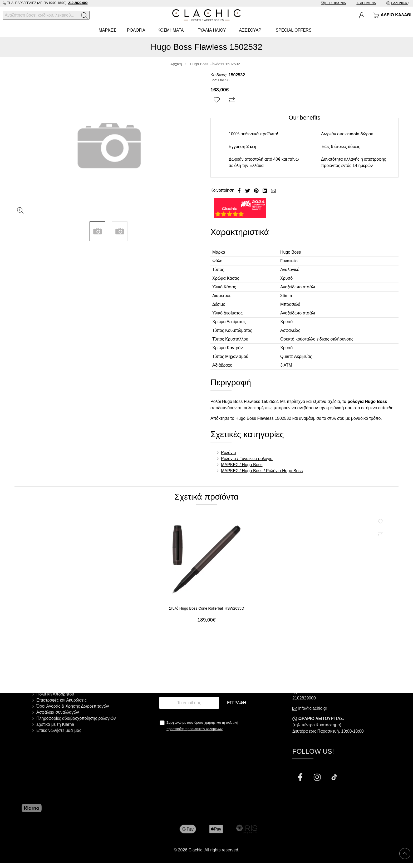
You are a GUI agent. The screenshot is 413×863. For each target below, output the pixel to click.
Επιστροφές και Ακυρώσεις (61, 700)
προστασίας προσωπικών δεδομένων (194, 729)
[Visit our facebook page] (300, 778)
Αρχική (176, 64)
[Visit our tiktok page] (334, 778)
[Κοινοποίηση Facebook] (240, 190)
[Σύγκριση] (232, 100)
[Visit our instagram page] (317, 778)
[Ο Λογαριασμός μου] (361, 15)
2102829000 (304, 698)
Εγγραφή (236, 703)
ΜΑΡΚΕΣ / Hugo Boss (242, 464)
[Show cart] (392, 15)
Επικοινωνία (335, 3)
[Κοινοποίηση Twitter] (248, 190)
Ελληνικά (399, 3)
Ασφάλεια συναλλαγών (57, 712)
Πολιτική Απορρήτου (55, 694)
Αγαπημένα (366, 3)
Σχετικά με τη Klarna (55, 724)
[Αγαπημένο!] (217, 100)
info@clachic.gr (312, 708)
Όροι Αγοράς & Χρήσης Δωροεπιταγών (72, 706)
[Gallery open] (20, 210)
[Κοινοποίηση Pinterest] (257, 190)
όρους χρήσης (205, 722)
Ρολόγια (228, 452)
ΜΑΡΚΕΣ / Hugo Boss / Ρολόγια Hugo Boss (262, 471)
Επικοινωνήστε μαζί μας (58, 730)
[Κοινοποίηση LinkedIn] (265, 190)
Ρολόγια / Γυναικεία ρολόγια (247, 458)
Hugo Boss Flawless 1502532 (215, 64)
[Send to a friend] (273, 190)
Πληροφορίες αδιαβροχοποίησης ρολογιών (76, 718)
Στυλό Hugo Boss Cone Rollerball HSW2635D (206, 608)
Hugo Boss (290, 252)
